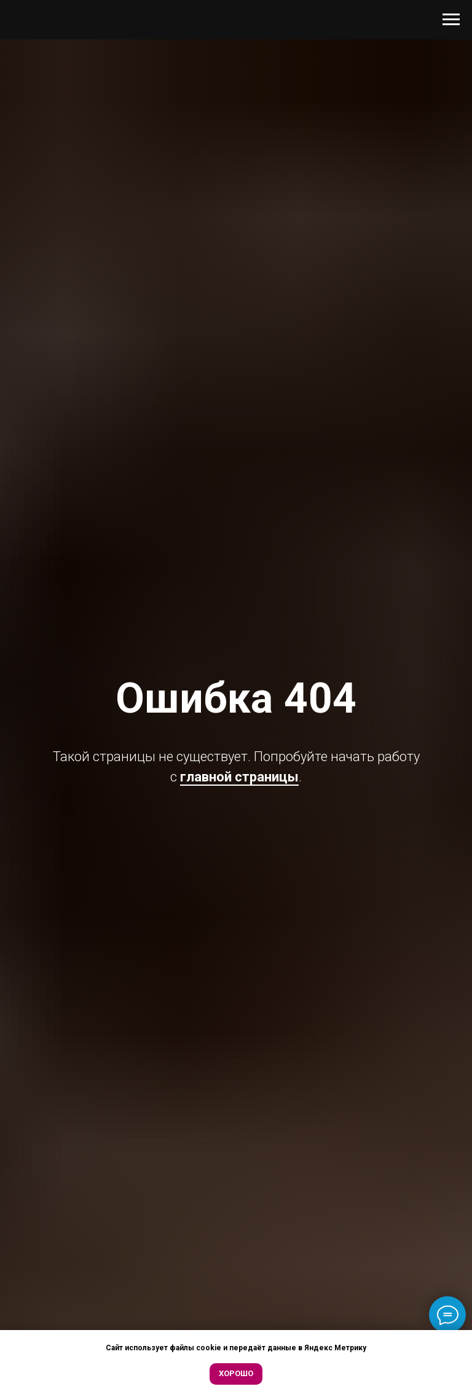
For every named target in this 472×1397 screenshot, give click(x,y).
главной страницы (239, 777)
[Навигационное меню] (451, 20)
